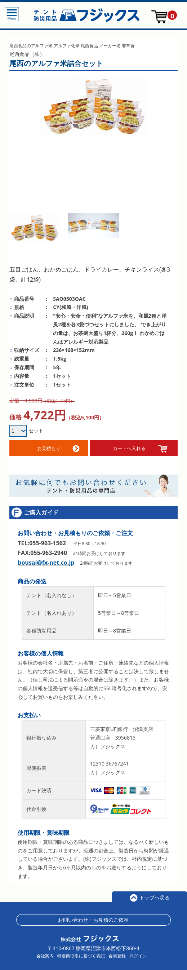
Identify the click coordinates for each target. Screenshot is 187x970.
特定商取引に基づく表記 (81, 954)
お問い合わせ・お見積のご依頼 (93, 917)
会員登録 (117, 954)
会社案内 (45, 954)
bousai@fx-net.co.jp (46, 560)
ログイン (138, 954)
